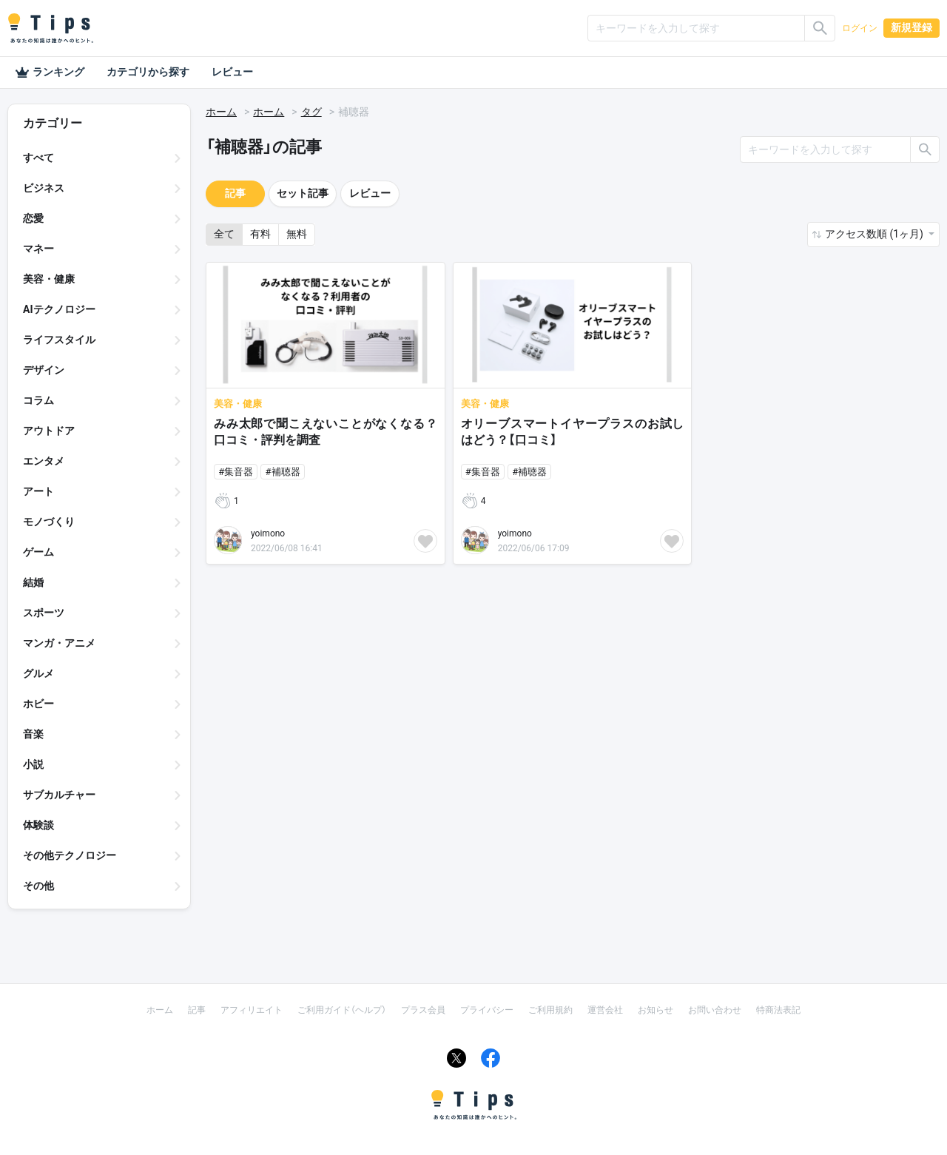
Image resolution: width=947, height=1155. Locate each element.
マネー (38, 249)
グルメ (38, 673)
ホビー (38, 704)
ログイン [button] (859, 28)
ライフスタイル (59, 340)
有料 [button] (260, 234)
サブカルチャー (59, 795)
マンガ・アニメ (59, 643)
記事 (235, 193)
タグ (311, 112)
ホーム (221, 112)
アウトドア (49, 431)
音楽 (33, 734)
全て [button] (224, 234)
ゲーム (38, 552)
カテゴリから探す (148, 72)
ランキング (49, 72)
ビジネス (43, 188)
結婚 (33, 582)
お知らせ (655, 1010)
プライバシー (486, 1010)
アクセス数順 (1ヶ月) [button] (875, 234)
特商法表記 (778, 1010)
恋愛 (33, 218)
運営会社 (605, 1010)
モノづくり (49, 522)
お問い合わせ (714, 1010)
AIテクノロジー (59, 309)
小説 (33, 764)
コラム (38, 400)
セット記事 (302, 193)
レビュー (232, 72)
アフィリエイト (251, 1010)
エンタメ (43, 461)
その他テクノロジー (69, 855)
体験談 (38, 825)
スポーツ (43, 613)
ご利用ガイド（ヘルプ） (341, 1010)
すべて (38, 158)
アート (38, 491)
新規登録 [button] (911, 27)
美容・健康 (49, 279)
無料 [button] (296, 234)
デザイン (43, 370)
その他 (38, 886)
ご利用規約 (550, 1010)
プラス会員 (423, 1010)
